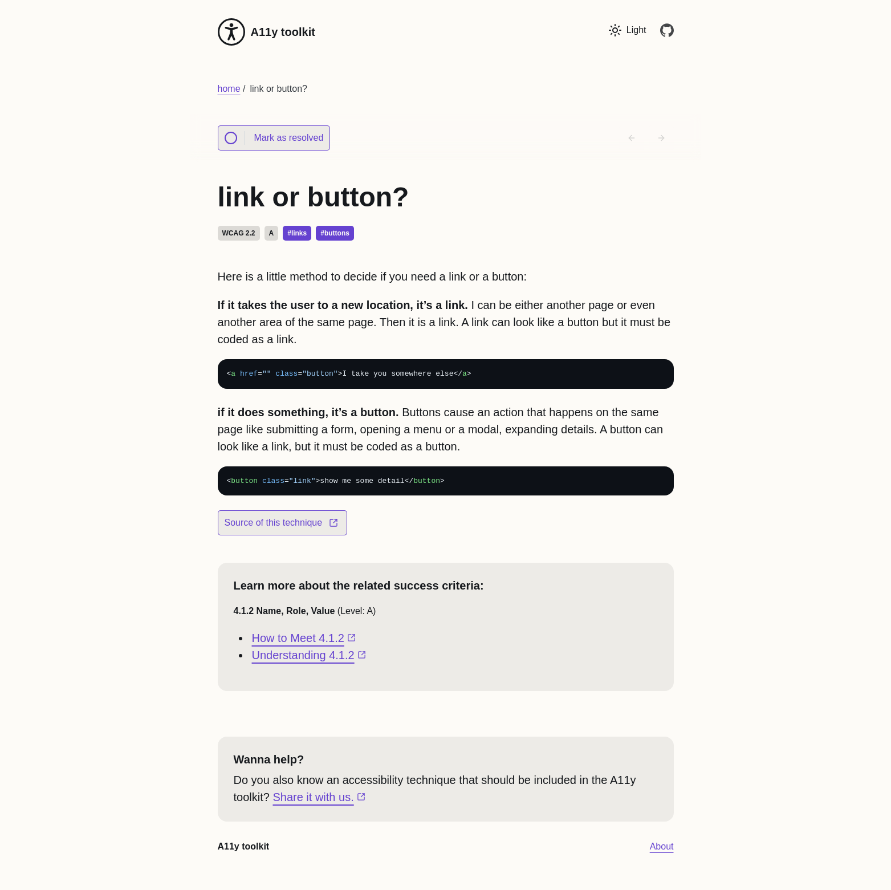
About (662, 846)
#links (297, 233)
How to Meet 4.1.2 (305, 638)
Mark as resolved (271, 138)
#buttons (334, 233)
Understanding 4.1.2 (310, 655)
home (229, 89)
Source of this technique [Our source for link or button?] (282, 526)
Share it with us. (320, 797)
